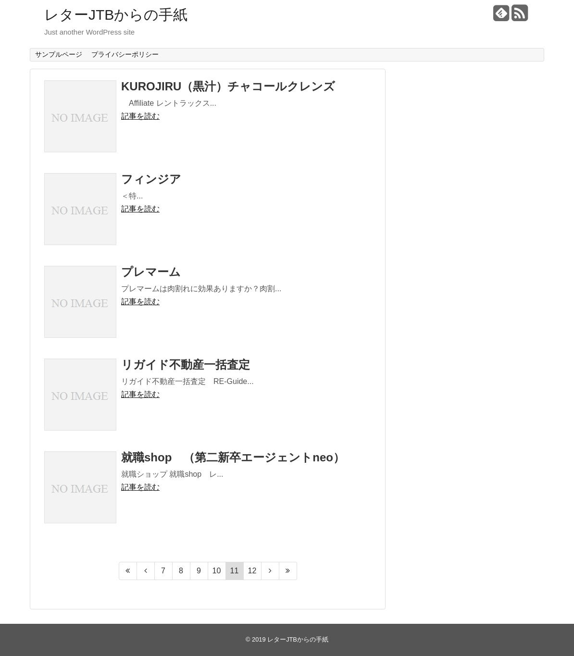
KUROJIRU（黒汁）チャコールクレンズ (228, 86)
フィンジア (151, 179)
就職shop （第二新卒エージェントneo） (233, 457)
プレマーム (151, 271)
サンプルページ (58, 54)
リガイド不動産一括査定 (185, 364)
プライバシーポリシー (125, 54)
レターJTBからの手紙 (115, 15)
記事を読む (140, 116)
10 (216, 571)
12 (252, 571)
